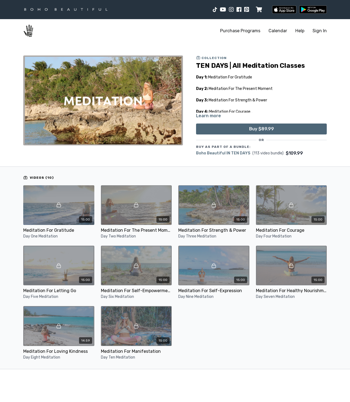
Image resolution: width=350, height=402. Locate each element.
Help (299, 30)
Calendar (278, 30)
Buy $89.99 (261, 128)
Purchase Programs (240, 30)
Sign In (320, 30)
